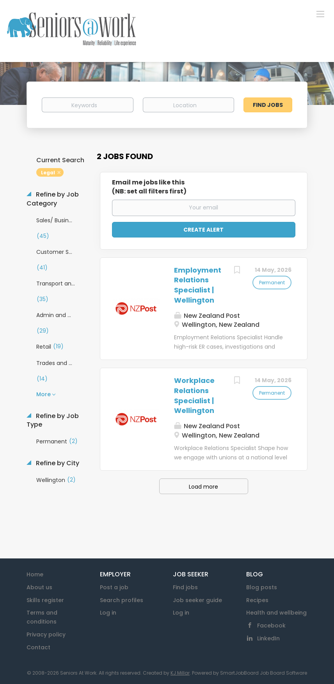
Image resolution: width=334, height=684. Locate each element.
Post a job (114, 587)
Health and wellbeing (276, 613)
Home (35, 574)
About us (39, 587)
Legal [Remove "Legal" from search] (48, 172)
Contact (38, 647)
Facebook (271, 625)
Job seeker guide (197, 600)
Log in (108, 613)
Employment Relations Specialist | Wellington (197, 285)
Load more (203, 487)
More (43, 394)
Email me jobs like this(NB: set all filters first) (149, 187)
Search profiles (121, 600)
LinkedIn (268, 638)
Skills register (45, 600)
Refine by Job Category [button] (53, 199)
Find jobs (185, 587)
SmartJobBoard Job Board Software (263, 673)
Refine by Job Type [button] (53, 420)
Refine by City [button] (56, 463)
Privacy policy (46, 634)
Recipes (257, 600)
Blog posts (261, 587)
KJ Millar (180, 673)
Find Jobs (268, 105)
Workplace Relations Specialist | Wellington (194, 395)
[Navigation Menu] (320, 13)
